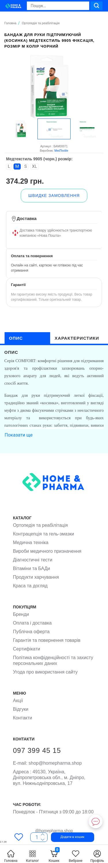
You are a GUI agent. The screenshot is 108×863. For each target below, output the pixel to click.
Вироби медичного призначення (47, 551)
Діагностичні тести (32, 559)
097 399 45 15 (37, 750)
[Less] (42, 834)
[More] (42, 839)
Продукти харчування (36, 577)
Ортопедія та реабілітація (40, 525)
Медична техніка (30, 542)
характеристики (77, 338)
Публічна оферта (31, 631)
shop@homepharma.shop (47, 763)
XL (34, 166)
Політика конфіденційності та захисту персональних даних (53, 660)
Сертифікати (26, 648)
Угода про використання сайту (45, 672)
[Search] (58, 5)
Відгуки (20, 709)
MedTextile (61, 150)
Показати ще (19, 435)
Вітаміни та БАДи (31, 568)
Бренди (21, 614)
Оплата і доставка (32, 623)
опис (16, 338)
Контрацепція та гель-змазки (43, 533)
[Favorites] (19, 837)
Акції (18, 700)
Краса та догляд (30, 585)
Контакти (22, 717)
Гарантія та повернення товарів (46, 640)
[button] (64, 837)
